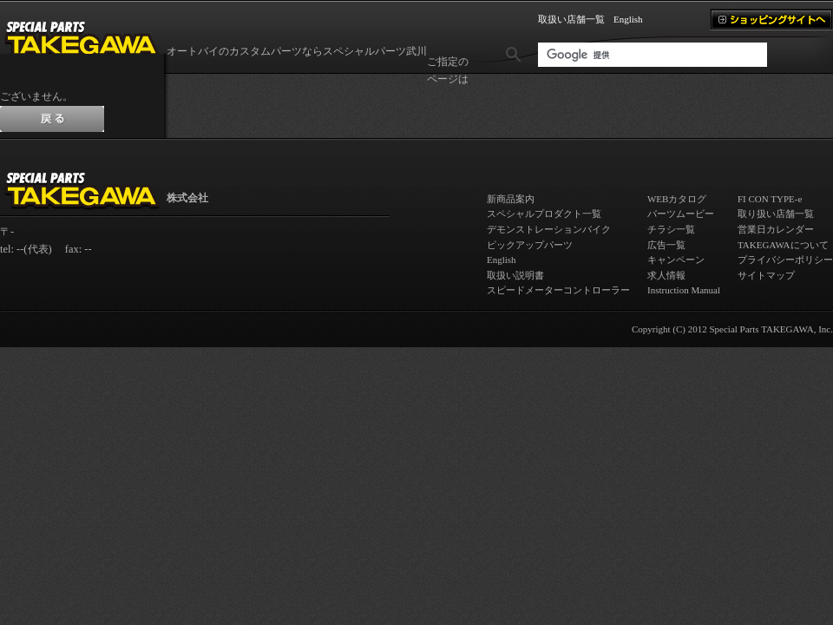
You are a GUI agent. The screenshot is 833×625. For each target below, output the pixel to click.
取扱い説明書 (515, 275)
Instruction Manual (683, 290)
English (628, 19)
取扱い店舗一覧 (571, 19)
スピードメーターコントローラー (558, 290)
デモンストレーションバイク (549, 229)
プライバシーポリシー (785, 259)
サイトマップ (766, 275)
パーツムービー (680, 213)
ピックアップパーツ (530, 245)
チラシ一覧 (671, 229)
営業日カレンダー (776, 229)
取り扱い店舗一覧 (776, 213)
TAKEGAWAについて (783, 245)
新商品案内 (511, 199)
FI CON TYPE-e (770, 199)
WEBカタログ (676, 199)
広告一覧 (666, 245)
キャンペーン (676, 259)
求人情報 (666, 275)
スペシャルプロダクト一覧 (544, 213)
